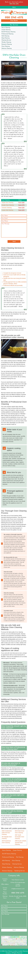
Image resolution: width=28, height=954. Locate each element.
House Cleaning (6, 27)
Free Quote (14, 20)
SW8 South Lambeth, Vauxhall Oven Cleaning (20, 842)
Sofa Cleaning (5, 36)
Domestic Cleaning (7, 44)
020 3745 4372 (14, 4)
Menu (14, 7)
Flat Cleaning (19, 857)
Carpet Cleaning (6, 29)
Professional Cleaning (7, 33)
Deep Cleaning (6, 38)
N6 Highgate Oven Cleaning (7, 837)
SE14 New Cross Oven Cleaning (19, 831)
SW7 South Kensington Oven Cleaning (19, 836)
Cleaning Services (6, 40)
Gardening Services (19, 870)
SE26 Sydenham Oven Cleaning (6, 841)
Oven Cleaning (6, 46)
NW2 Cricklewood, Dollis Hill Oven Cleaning (7, 832)
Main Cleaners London (11, 951)
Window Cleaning (6, 42)
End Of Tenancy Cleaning (8, 31)
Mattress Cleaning (7, 48)
